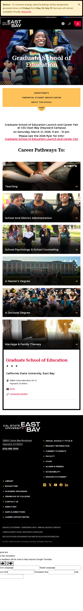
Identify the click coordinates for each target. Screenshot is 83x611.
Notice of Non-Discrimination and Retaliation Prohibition (31, 536)
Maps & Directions (15, 512)
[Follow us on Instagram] (44, 485)
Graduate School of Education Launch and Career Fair (41, 139)
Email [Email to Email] (12, 389)
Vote (76, 572)
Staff (49, 461)
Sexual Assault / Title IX (59, 441)
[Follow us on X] (50, 485)
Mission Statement (56, 477)
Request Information (57, 446)
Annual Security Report (49, 527)
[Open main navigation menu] (77, 23)
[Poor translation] (9, 563)
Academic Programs (16, 491)
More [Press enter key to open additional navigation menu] (41, 108)
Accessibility (53, 472)
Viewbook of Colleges (17, 496)
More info (26, 12)
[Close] (79, 4)
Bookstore (11, 486)
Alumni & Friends (55, 466)
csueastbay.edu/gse (19, 394)
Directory (11, 507)
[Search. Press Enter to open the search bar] (69, 24)
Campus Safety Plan (12, 532)
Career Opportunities (17, 517)
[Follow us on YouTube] (55, 485)
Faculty (50, 456)
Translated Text (41, 572)
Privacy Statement (12, 527)
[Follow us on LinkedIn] (66, 485)
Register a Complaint (32, 532)
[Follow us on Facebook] (61, 485)
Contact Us (11, 502)
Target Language (47, 568)
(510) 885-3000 (10, 448)
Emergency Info (29, 527)
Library (9, 481)
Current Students (56, 451)
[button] (63, 24)
